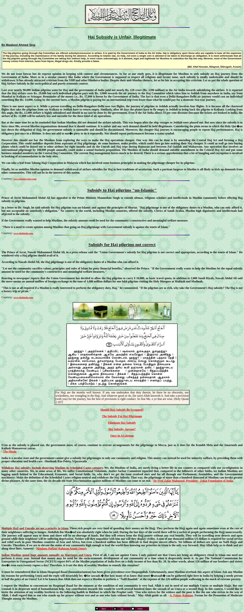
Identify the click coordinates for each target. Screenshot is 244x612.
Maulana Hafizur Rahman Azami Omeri (61, 548)
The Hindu (9, 451)
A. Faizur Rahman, (182, 595)
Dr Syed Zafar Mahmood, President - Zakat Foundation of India (193, 480)
